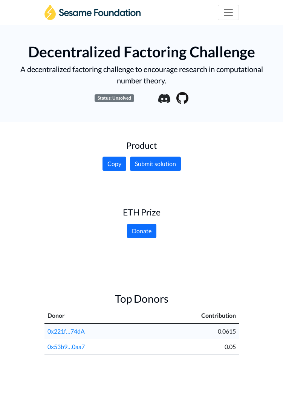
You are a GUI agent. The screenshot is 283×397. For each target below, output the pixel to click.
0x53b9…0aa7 (66, 346)
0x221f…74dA (66, 331)
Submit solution (155, 163)
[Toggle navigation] (228, 12)
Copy (114, 163)
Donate (141, 230)
